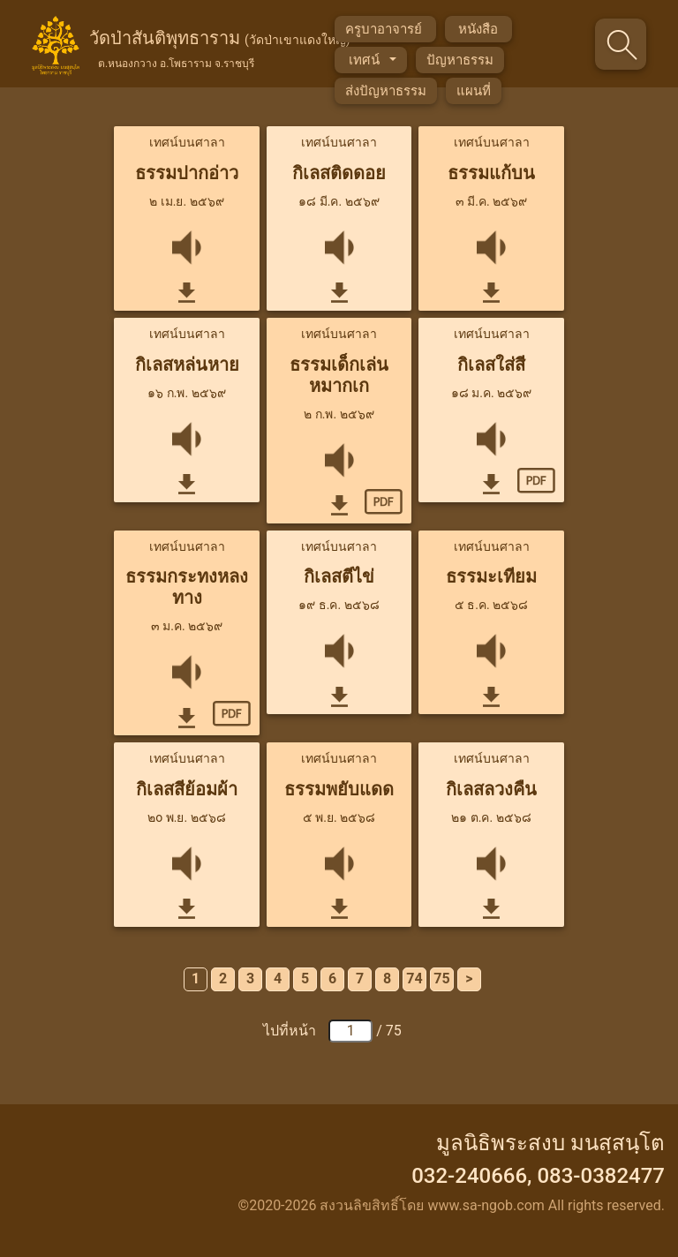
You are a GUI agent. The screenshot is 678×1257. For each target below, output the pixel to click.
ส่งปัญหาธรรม (385, 91)
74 (414, 978)
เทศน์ (365, 60)
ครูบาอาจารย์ (385, 29)
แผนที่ (473, 91)
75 (441, 978)
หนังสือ (478, 29)
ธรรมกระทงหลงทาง (186, 587)
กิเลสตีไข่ (339, 576)
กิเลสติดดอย (339, 173)
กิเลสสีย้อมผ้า (186, 789)
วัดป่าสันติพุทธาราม (219, 49)
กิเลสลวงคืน (491, 789)
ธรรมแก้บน (491, 173)
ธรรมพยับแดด (339, 789)
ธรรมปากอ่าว (186, 173)
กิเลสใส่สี (491, 364)
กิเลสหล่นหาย (187, 364)
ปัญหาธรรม (459, 60)
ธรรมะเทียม (491, 576)
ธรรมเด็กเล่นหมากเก (339, 375)
